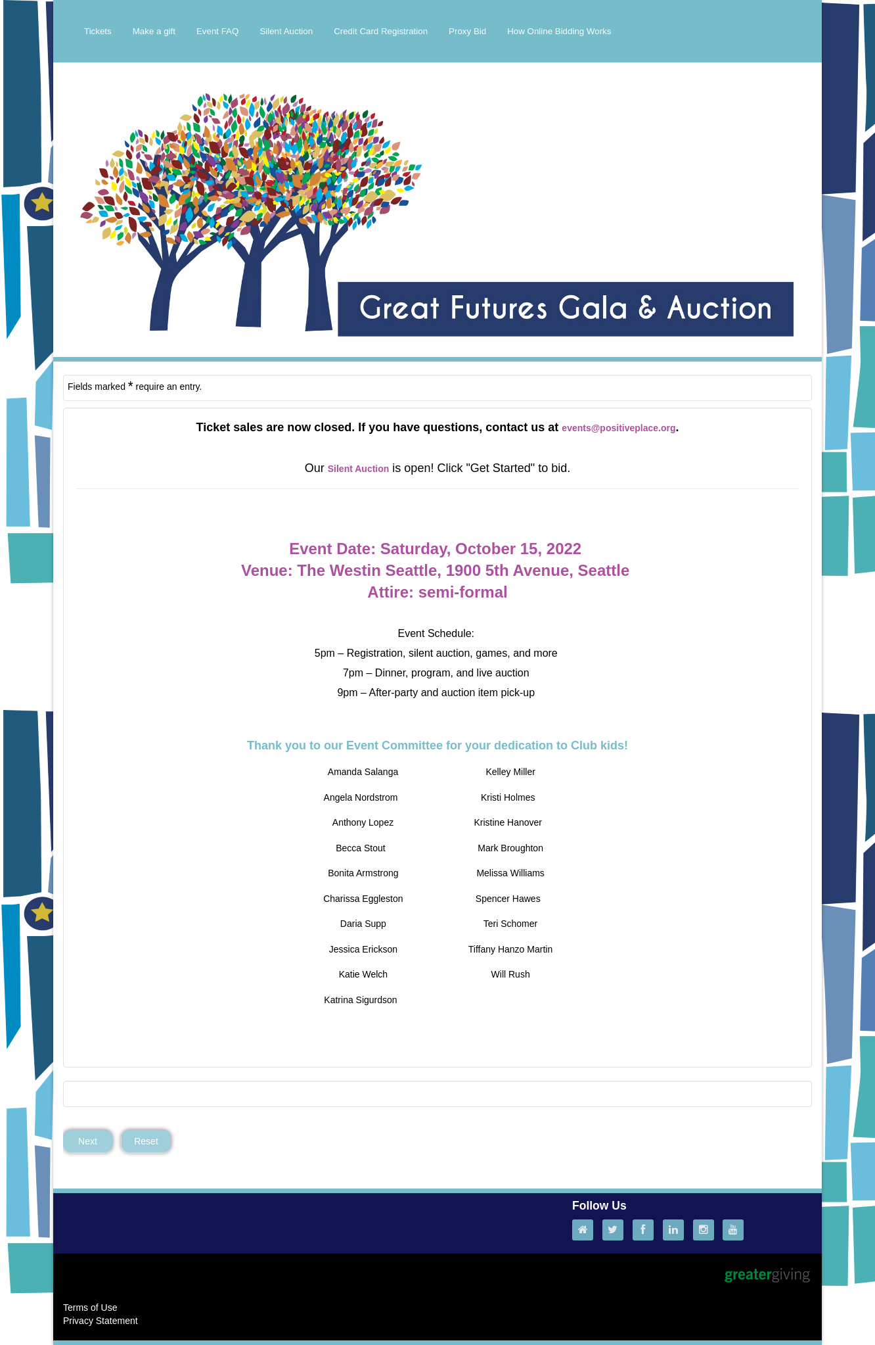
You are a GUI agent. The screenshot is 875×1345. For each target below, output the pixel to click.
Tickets (98, 31)
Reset (146, 1141)
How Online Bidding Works (559, 31)
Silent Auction (286, 31)
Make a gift (154, 31)
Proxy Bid (467, 31)
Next (87, 1141)
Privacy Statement (100, 1320)
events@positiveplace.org (618, 428)
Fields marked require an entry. (135, 385)
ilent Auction (361, 468)
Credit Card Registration (381, 31)
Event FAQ (217, 31)
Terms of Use (90, 1307)
